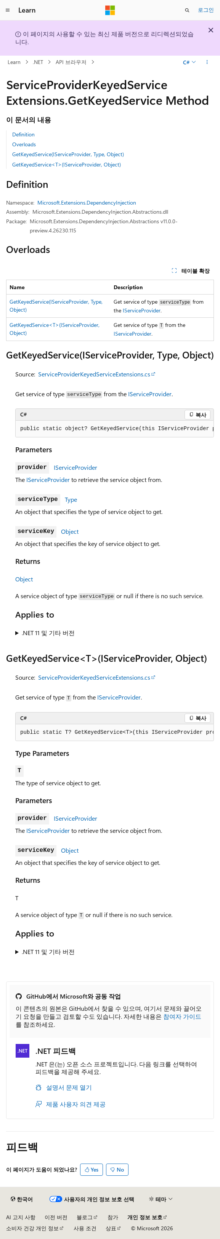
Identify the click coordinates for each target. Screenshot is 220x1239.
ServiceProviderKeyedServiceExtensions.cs (94, 374)
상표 (111, 1228)
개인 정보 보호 (144, 1217)
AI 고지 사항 (20, 1217)
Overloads (24, 144)
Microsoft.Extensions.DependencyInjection (86, 202)
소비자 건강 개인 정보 (32, 1228)
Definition (23, 134)
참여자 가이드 (182, 1016)
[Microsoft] (110, 10)
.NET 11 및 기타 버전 (48, 633)
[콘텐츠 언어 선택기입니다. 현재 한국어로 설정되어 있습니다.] (21, 1199)
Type (71, 499)
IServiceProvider (142, 310)
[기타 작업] (207, 62)
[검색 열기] (187, 10)
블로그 (85, 1217)
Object (70, 531)
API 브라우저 (71, 62)
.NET (38, 62)
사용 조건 (85, 1228)
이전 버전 (56, 1217)
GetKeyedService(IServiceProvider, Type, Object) (68, 154)
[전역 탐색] (7, 10)
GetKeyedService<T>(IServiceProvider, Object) (66, 164)
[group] (114, 429)
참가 (113, 1217)
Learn (14, 62)
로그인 (206, 9)
